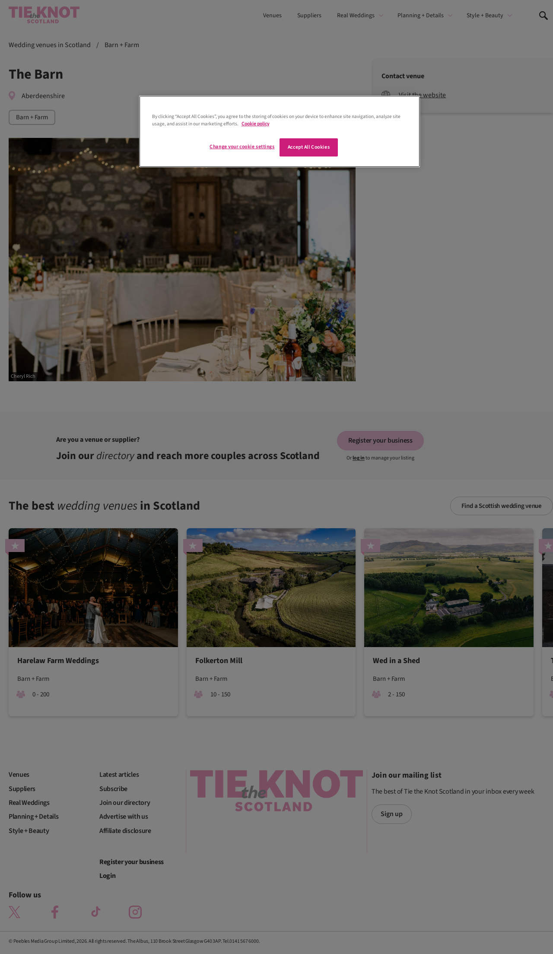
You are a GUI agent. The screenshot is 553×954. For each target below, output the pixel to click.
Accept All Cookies (309, 147)
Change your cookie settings (242, 146)
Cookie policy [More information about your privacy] (255, 124)
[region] (279, 131)
